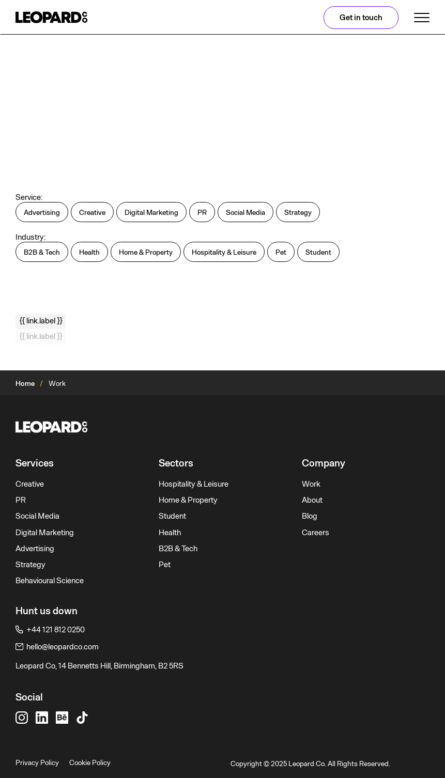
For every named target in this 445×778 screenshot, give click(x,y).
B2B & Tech (178, 548)
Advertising (35, 548)
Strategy (30, 564)
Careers (315, 532)
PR (21, 500)
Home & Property (188, 500)
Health (170, 532)
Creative (30, 484)
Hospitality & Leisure (193, 484)
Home (25, 383)
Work (311, 484)
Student (172, 516)
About (312, 500)
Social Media (37, 516)
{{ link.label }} (41, 320)
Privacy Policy (37, 762)
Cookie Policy (90, 762)
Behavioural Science (50, 580)
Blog (309, 516)
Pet (165, 564)
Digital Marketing (45, 532)
